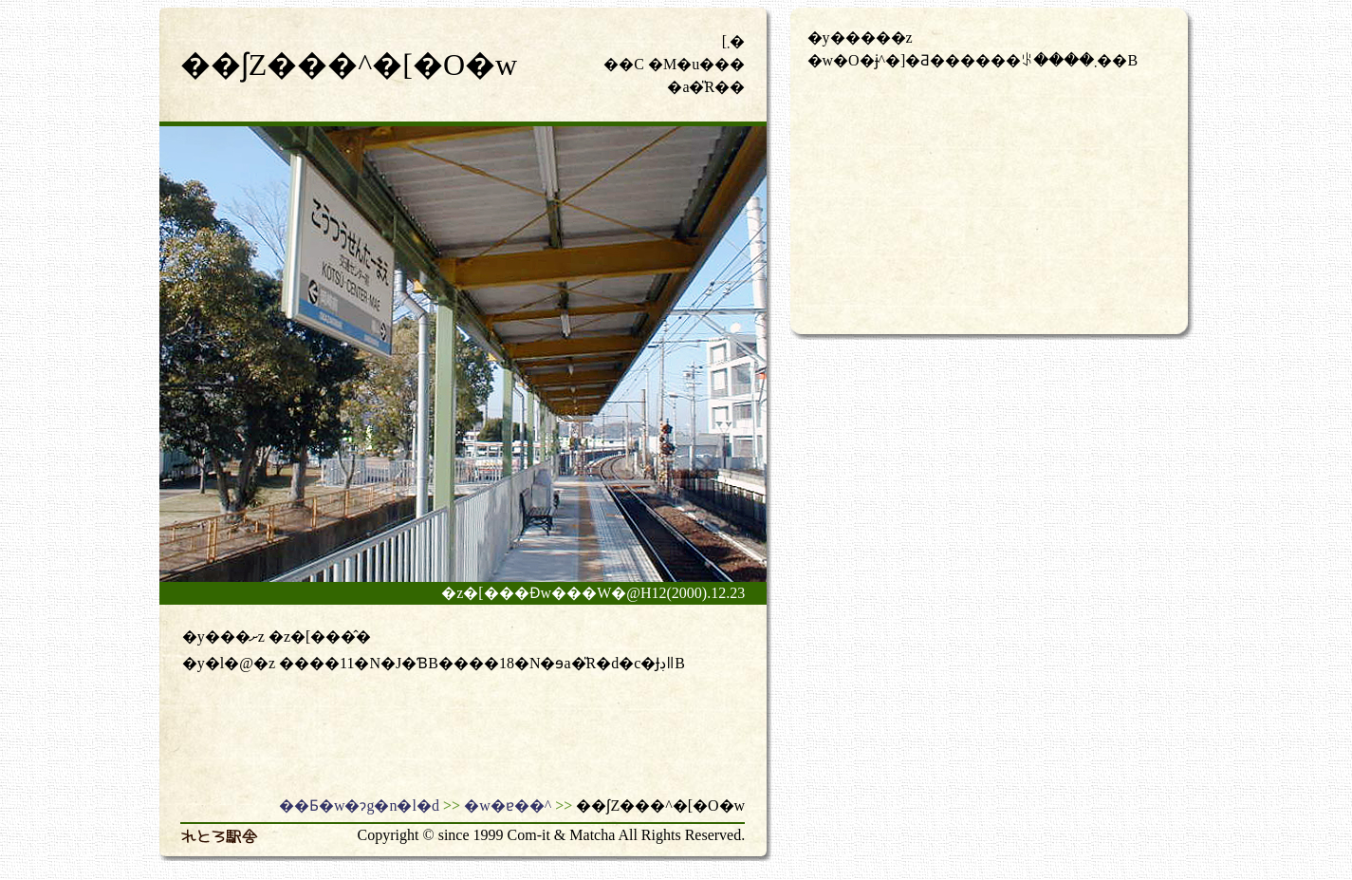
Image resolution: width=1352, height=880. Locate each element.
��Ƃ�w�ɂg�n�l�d (359, 805)
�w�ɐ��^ (507, 805)
